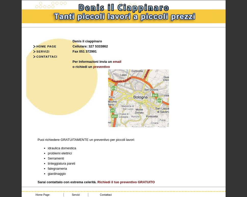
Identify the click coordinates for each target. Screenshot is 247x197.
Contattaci (45, 56)
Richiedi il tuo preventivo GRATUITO (126, 182)
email (117, 62)
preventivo (101, 67)
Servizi (41, 51)
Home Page (45, 46)
